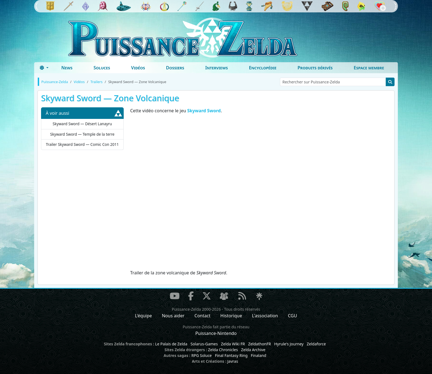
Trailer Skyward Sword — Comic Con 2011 (82, 144)
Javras (232, 361)
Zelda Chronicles (223, 349)
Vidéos (138, 68)
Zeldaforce (316, 343)
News (66, 68)
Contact (202, 316)
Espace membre (369, 68)
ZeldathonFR (259, 343)
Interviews (216, 68)
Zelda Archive (253, 349)
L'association (265, 316)
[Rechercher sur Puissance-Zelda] (333, 82)
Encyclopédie (262, 68)
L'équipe (143, 316)
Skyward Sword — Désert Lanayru (82, 123)
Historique (231, 316)
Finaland (258, 355)
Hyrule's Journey (289, 343)
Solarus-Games (204, 343)
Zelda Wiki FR (233, 343)
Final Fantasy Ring (231, 355)
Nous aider (173, 316)
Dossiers (175, 68)
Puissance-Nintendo (216, 333)
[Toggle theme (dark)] (44, 67)
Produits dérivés (315, 68)
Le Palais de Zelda (171, 343)
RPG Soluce (201, 355)
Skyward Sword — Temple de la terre (82, 134)
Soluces (101, 68)
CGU (292, 316)
